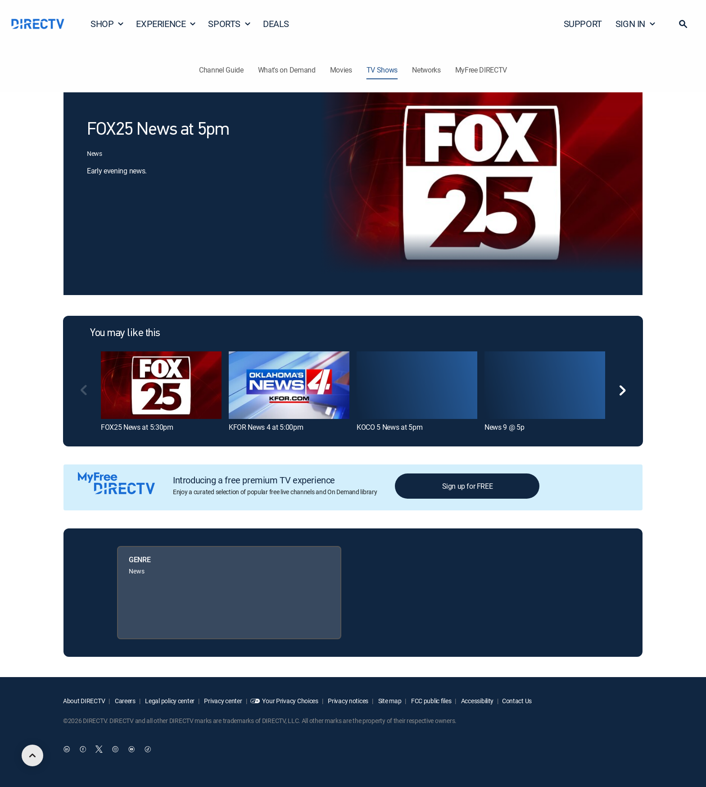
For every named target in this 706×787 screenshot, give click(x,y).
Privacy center (222, 700)
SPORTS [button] (229, 24)
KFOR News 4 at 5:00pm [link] (266, 427)
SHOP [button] (107, 24)
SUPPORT (583, 24)
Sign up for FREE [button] (467, 486)
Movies (341, 70)
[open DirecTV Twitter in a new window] (99, 749)
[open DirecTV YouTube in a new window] (131, 749)
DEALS (276, 24)
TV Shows (382, 70)
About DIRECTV (84, 700)
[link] (161, 385)
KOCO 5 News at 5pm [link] (389, 427)
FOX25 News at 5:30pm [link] (137, 427)
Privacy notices (348, 700)
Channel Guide (221, 70)
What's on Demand (287, 70)
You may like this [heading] (125, 333)
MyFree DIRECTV (481, 70)
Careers (124, 700)
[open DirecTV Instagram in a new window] (115, 749)
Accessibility (476, 700)
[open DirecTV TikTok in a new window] (147, 749)
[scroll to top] (32, 755)
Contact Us (517, 700)
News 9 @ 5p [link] (504, 427)
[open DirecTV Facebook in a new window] (82, 749)
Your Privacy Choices (290, 700)
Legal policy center (169, 700)
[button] (683, 23)
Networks (426, 70)
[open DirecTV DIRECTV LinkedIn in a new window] (66, 749)
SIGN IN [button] (635, 24)
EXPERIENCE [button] (166, 24)
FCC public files (430, 700)
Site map (389, 700)
